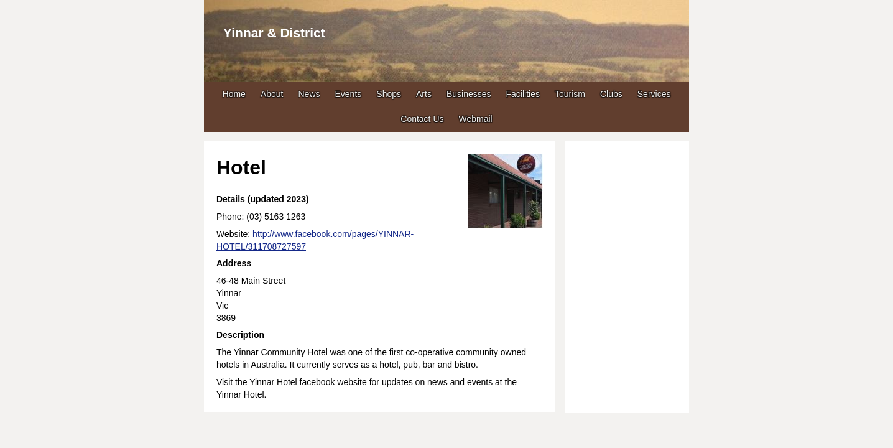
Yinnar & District (274, 33)
